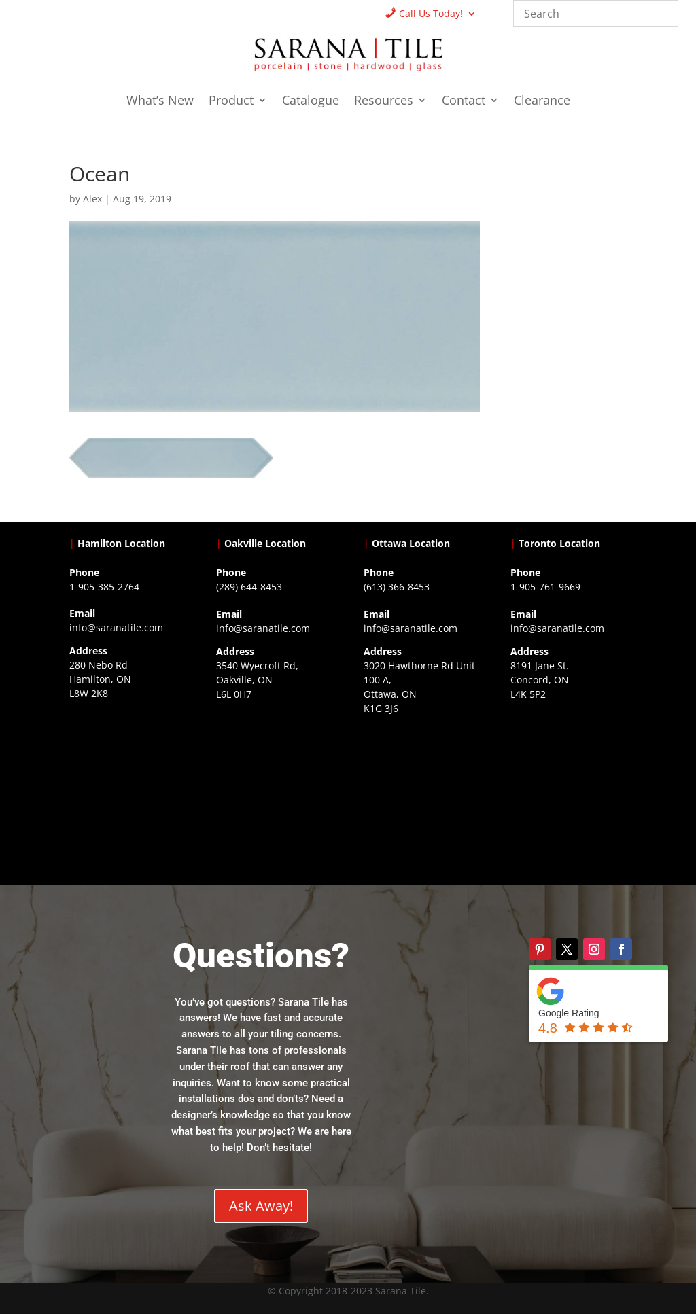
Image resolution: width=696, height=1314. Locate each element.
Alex (92, 198)
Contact (463, 101)
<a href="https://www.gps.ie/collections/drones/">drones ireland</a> (274, 784)
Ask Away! (261, 1205)
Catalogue (310, 101)
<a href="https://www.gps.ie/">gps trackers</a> (127, 783)
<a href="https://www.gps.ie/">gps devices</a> (422, 798)
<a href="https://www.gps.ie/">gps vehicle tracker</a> (568, 784)
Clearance (542, 101)
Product (231, 101)
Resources (383, 101)
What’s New (160, 101)
